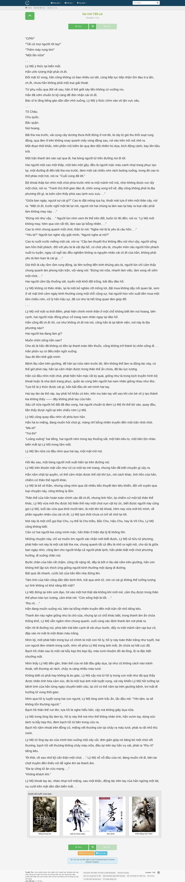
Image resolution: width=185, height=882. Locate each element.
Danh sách (56, 3)
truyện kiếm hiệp (30, 877)
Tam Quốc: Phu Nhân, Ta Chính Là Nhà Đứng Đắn (100, 873)
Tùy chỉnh (82, 3)
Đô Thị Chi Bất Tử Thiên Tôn (136, 876)
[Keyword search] (144, 3)
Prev (78, 26)
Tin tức (40, 881)
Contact (148, 872)
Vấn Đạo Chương (123, 873)
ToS (153, 872)
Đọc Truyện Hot (36, 3)
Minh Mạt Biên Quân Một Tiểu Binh (114, 876)
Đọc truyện (38, 872)
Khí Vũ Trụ (150, 876)
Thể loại (69, 3)
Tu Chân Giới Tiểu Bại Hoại (92, 879)
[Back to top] (158, 872)
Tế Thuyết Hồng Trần (109, 879)
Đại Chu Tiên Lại (92, 14)
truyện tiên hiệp (70, 874)
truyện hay (62, 872)
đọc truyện (51, 872)
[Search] (158, 3)
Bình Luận (101, 853)
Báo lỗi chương (86, 853)
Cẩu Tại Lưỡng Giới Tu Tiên (92, 876)
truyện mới (39, 874)
